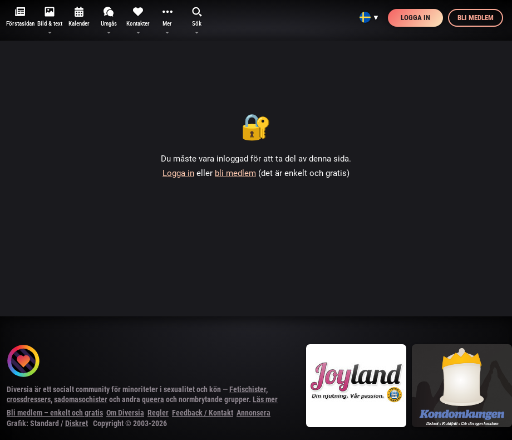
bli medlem (235, 173)
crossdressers (29, 399)
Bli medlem (475, 17)
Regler (158, 412)
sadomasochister (80, 399)
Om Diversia (125, 412)
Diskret (76, 423)
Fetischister (247, 389)
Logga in (415, 17)
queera (153, 399)
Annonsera (253, 412)
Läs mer (265, 399)
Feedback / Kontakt (202, 412)
